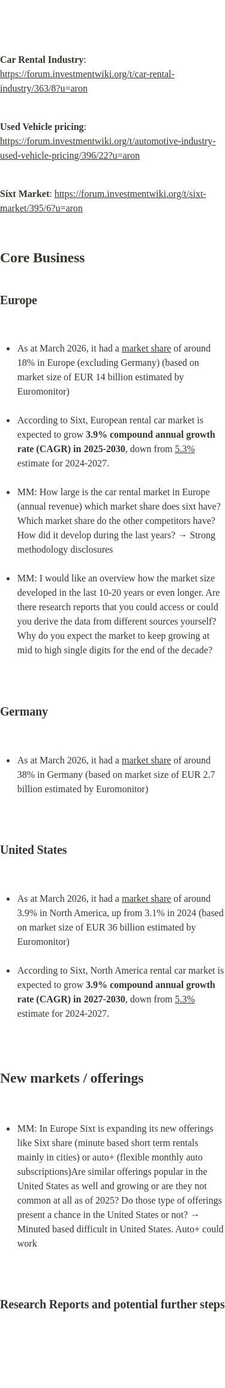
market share (146, 348)
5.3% (184, 449)
